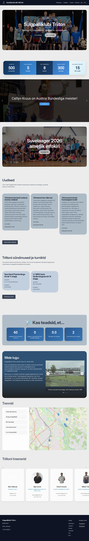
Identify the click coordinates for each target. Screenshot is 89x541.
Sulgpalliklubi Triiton (14, 2)
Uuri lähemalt (50, 35)
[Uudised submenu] (68, 2)
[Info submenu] (86, 2)
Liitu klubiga (38, 35)
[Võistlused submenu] (74, 523)
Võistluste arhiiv (9, 296)
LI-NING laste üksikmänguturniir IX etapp (42, 276)
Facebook (82, 523)
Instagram (82, 526)
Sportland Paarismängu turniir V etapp (14, 275)
